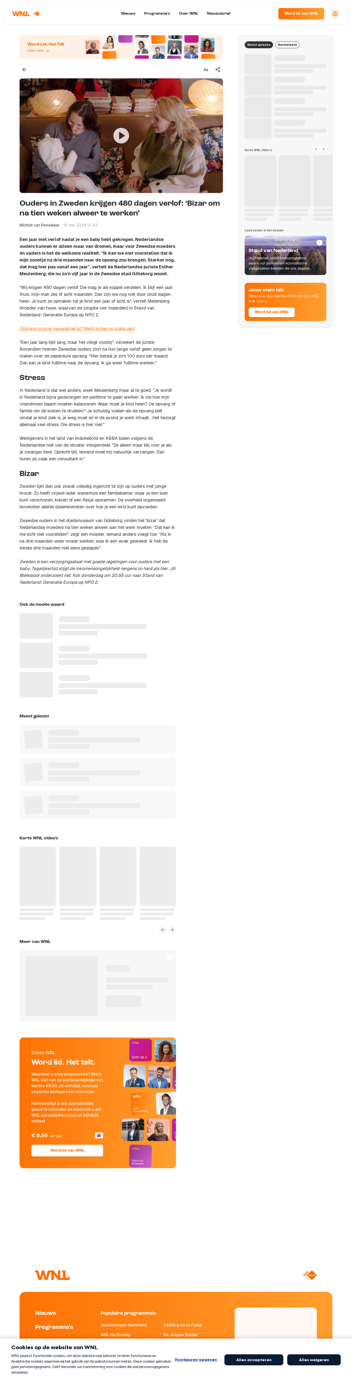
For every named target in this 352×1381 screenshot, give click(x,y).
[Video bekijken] (121, 135)
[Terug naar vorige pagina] (24, 69)
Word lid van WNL (301, 14)
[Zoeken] (268, 14)
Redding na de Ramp (183, 1325)
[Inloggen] (335, 14)
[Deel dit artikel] (218, 69)
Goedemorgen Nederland (124, 1325)
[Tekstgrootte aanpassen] (206, 69)
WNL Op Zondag (115, 1334)
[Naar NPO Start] (309, 1275)
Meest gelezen (258, 45)
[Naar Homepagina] (26, 13)
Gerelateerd (287, 45)
